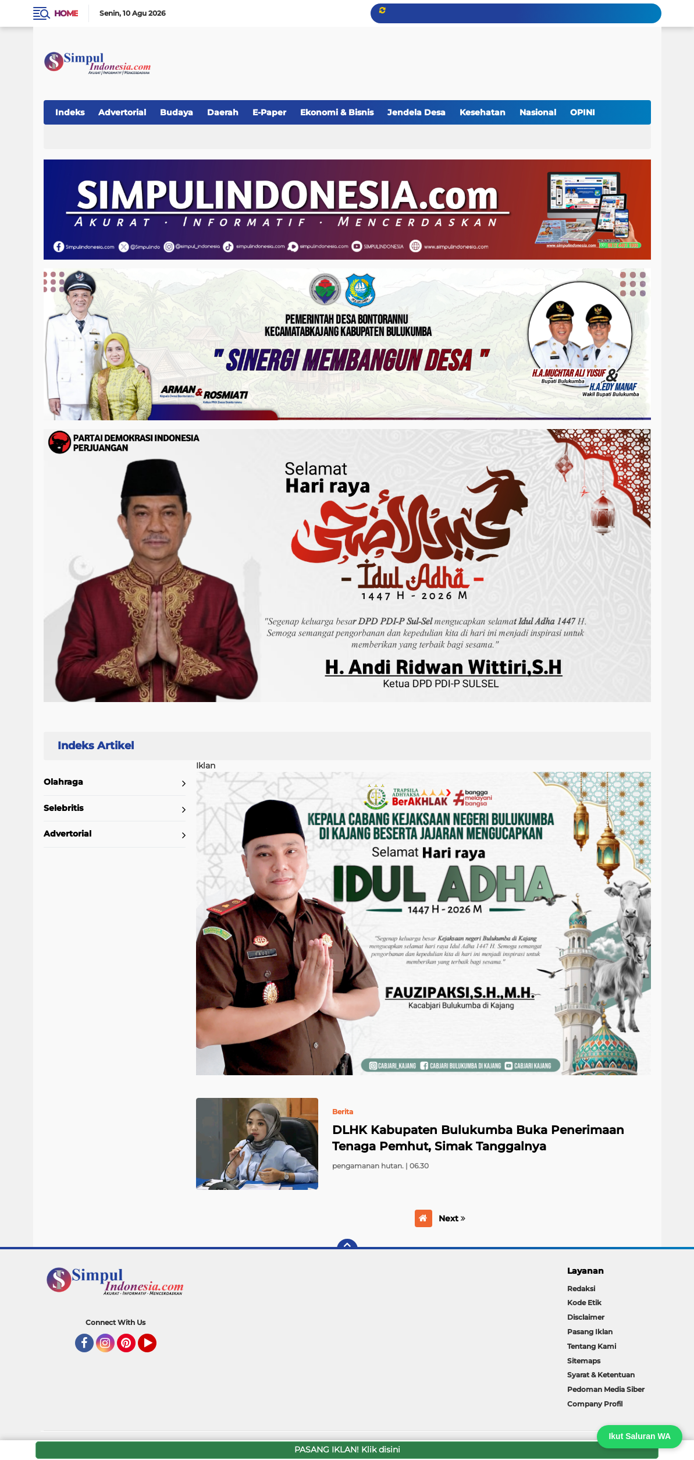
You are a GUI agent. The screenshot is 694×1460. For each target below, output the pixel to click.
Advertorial (122, 112)
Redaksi (581, 1288)
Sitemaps (583, 1360)
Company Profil (594, 1403)
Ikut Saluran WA (639, 1436)
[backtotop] (347, 1249)
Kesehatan (483, 112)
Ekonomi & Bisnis (336, 112)
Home (66, 13)
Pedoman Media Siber (606, 1389)
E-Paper (269, 112)
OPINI (582, 112)
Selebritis (63, 808)
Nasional (537, 112)
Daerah (223, 112)
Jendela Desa (416, 112)
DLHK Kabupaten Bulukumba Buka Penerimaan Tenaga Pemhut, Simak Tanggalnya (478, 1138)
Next (452, 1218)
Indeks (69, 112)
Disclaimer (585, 1317)
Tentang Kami (591, 1346)
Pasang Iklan (590, 1331)
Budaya (176, 112)
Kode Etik (584, 1302)
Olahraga (63, 782)
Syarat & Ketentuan (601, 1374)
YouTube (155, 1348)
